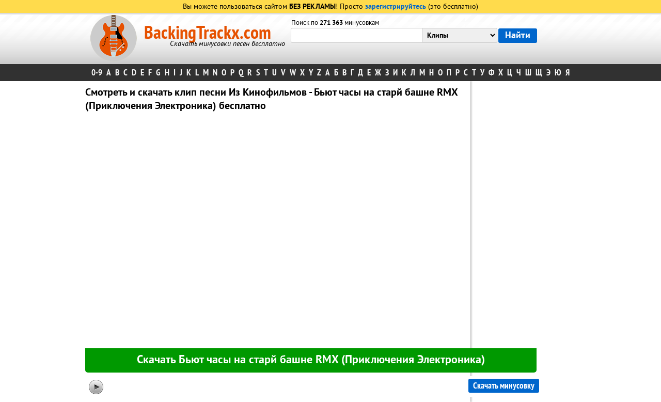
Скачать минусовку (503, 386)
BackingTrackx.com (207, 33)
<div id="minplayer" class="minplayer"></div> (273, 232)
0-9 (96, 73)
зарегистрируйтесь (395, 7)
